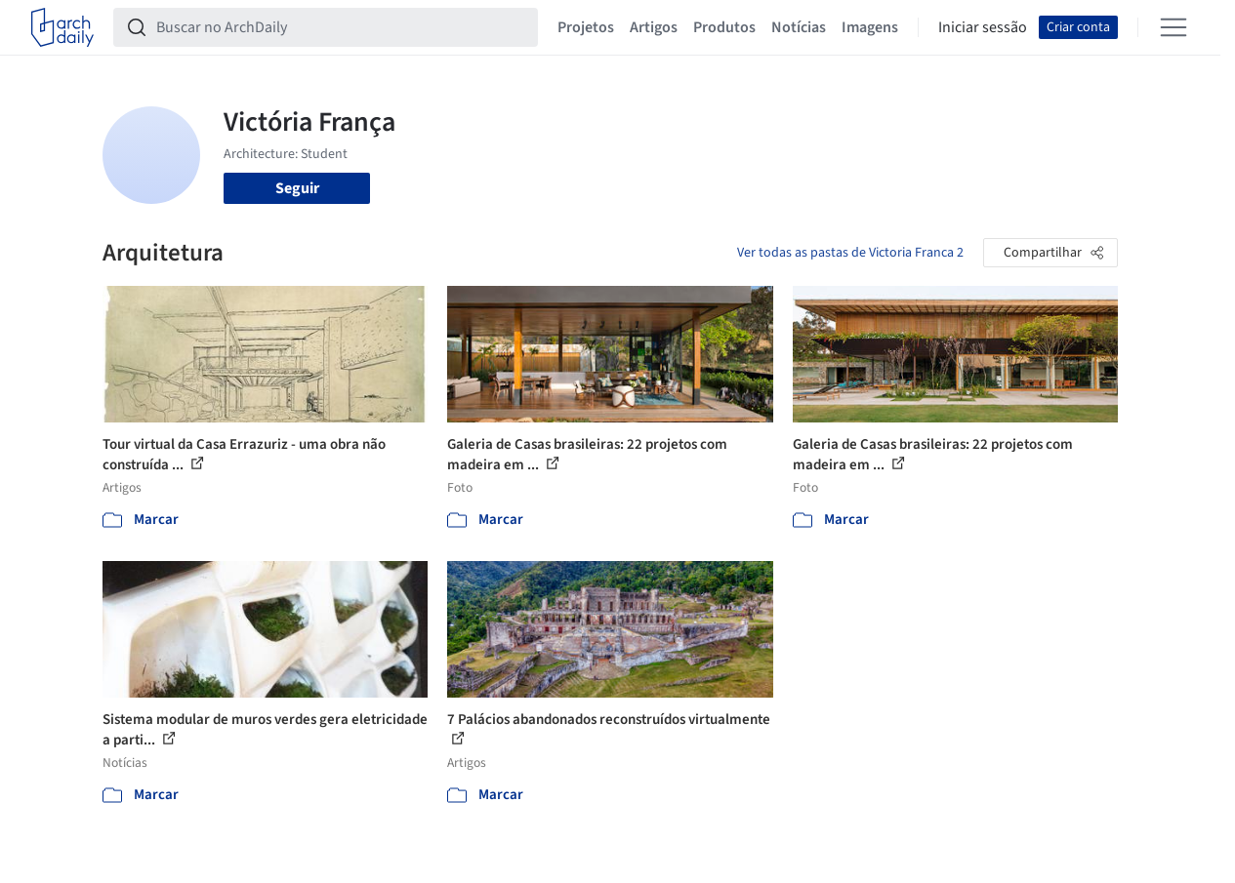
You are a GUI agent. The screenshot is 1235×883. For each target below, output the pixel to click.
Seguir (297, 188)
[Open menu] (1173, 27)
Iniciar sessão (982, 27)
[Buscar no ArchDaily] (341, 27)
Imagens (870, 27)
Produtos (724, 27)
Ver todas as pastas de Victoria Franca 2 (850, 253)
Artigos (654, 27)
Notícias (798, 27)
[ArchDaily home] (62, 27)
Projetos (585, 27)
